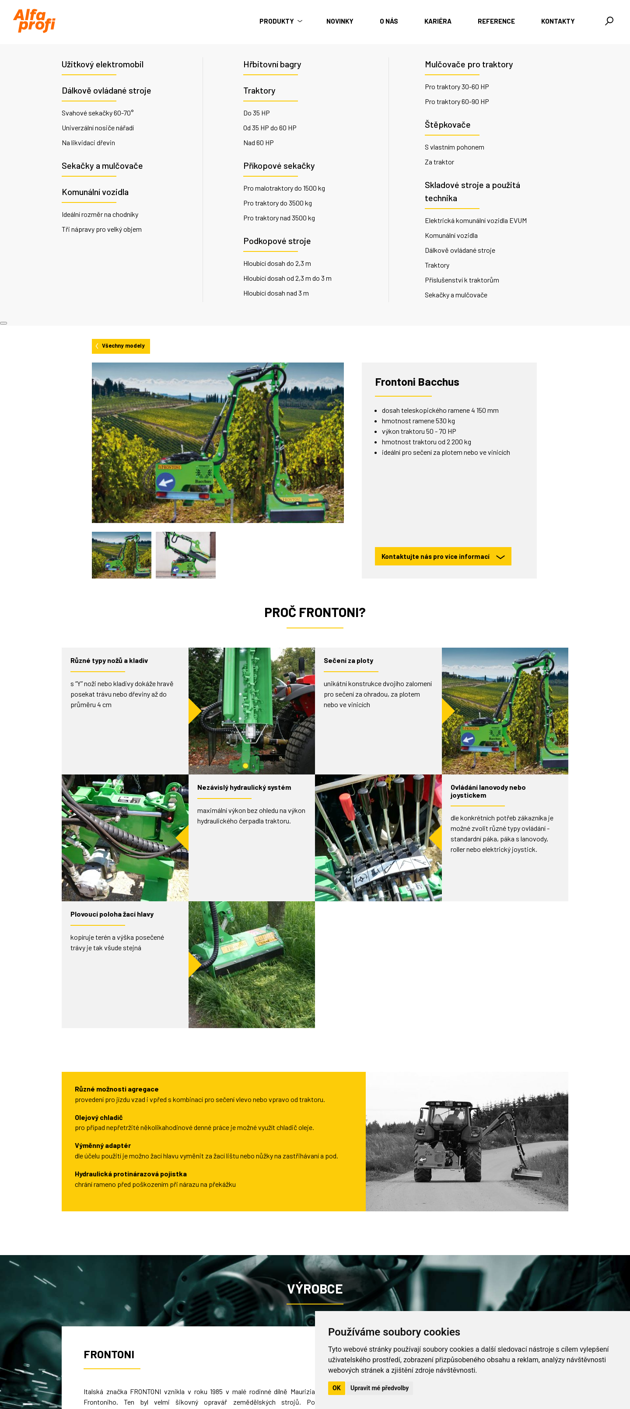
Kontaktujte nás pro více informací (443, 275)
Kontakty (558, 21)
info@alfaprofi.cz (226, 1371)
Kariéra (438, 21)
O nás (389, 21)
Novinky (340, 21)
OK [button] (336, 1388)
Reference (496, 21)
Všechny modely (119, 63)
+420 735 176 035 (228, 1361)
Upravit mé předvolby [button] (379, 1388)
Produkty (279, 21)
